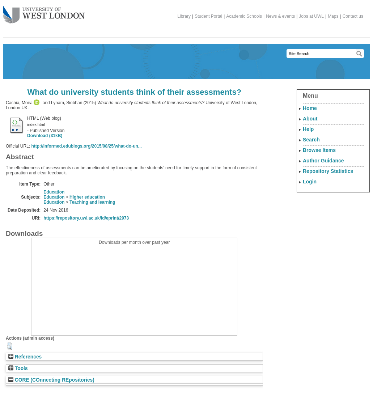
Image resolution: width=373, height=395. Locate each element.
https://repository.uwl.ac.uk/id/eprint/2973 (86, 218)
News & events (280, 16)
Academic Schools (244, 16)
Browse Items (319, 150)
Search (311, 140)
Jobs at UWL (311, 16)
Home (310, 108)
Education (53, 192)
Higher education (87, 197)
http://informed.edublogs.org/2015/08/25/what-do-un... (86, 146)
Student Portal (208, 16)
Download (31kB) (44, 135)
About (310, 119)
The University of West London (44, 12)
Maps (333, 16)
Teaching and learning (92, 202)
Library (184, 16)
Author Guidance (323, 160)
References (25, 357)
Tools (18, 368)
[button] (9, 346)
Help (308, 129)
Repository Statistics (328, 171)
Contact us (353, 16)
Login (310, 181)
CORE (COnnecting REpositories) (51, 380)
